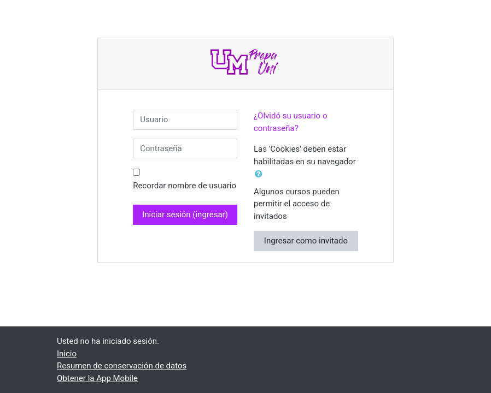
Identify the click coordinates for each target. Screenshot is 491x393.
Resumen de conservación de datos (121, 366)
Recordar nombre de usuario (184, 185)
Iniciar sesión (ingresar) (185, 214)
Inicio (67, 354)
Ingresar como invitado (306, 241)
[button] (261, 174)
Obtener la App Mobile (97, 378)
